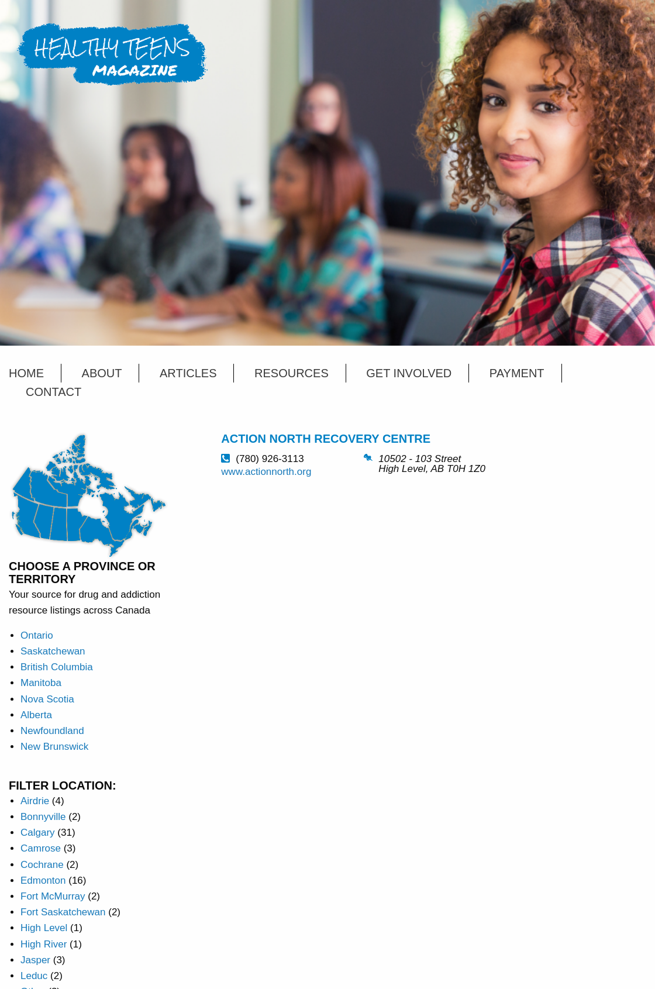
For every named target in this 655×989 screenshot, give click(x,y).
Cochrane (42, 864)
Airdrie (34, 801)
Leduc (33, 975)
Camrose (40, 848)
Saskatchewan (52, 651)
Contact (53, 391)
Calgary (37, 832)
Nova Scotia (47, 699)
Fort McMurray (52, 896)
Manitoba (40, 682)
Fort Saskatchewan (63, 912)
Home (26, 373)
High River (43, 944)
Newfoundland (52, 730)
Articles (188, 373)
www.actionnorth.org (266, 471)
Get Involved (408, 373)
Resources (291, 373)
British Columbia (56, 667)
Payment (516, 373)
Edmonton (43, 880)
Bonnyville (43, 816)
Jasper (35, 960)
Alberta (36, 715)
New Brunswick (54, 746)
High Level (43, 927)
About (102, 373)
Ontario (36, 635)
